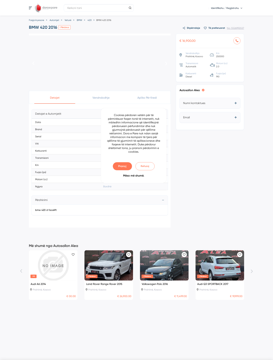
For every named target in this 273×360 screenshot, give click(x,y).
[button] (99, 114)
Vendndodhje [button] (101, 97)
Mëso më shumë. (133, 175)
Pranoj (122, 166)
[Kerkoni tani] (99, 8)
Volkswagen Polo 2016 (155, 284)
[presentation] (33, 64)
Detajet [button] (55, 97)
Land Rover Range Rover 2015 (104, 284)
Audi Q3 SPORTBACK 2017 (212, 284)
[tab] (100, 113)
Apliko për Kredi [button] (147, 97)
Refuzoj (145, 166)
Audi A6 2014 (38, 284)
